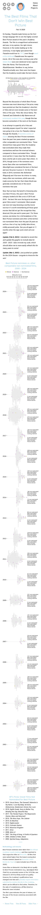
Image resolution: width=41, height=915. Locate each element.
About (35, 5)
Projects (34, 8)
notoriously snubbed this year (14, 118)
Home (35, 3)
